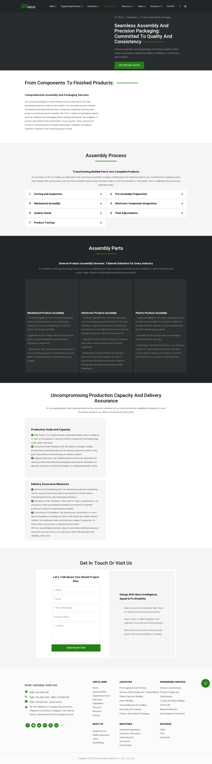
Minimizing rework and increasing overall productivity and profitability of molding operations (143, 632)
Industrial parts (126, 737)
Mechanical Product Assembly (45, 313)
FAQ (162, 733)
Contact (96, 715)
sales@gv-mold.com (45, 685)
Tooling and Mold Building (172, 700)
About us (97, 707)
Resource (97, 711)
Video (163, 729)
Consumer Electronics (130, 733)
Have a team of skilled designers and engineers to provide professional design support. (143, 621)
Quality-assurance (101, 735)
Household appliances (129, 729)
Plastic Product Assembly (151, 313)
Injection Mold (99, 691)
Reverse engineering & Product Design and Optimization (170, 692)
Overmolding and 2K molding (132, 705)
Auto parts (124, 741)
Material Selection (168, 709)
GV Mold (118, 17)
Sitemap (130, 758)
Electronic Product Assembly (99, 313)
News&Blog (98, 742)
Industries (97, 699)
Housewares (125, 745)
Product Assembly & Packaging (156, 17)
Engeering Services (101, 695)
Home (95, 687)
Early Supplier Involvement (172, 713)
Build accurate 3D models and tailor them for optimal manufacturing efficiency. (143, 609)
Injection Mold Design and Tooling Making (139, 692)
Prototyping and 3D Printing (132, 687)
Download (165, 737)
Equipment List (100, 731)
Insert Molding (126, 700)
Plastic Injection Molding (131, 696)
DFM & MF (165, 705)
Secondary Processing (130, 709)
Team (95, 738)
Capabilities (131, 17)
